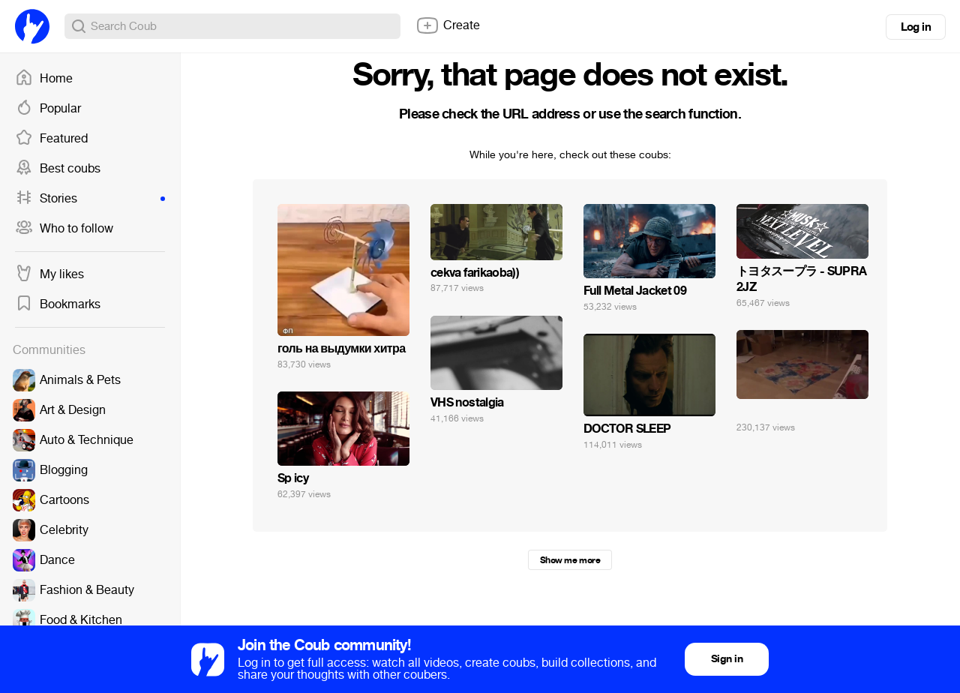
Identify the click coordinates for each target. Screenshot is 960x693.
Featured (51, 138)
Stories (90, 198)
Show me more (570, 560)
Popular (48, 108)
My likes (49, 274)
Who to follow (64, 228)
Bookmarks (57, 304)
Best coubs (57, 168)
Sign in (726, 659)
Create (448, 26)
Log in (916, 27)
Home (44, 78)
